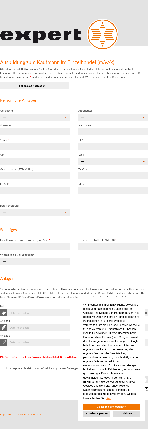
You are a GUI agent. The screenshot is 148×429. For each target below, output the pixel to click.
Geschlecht (6, 110)
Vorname (6, 125)
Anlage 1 (5, 320)
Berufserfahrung (9, 205)
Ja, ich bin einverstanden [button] (111, 406)
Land (82, 154)
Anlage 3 (5, 335)
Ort (3, 154)
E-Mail (4, 183)
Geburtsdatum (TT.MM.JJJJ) (16, 169)
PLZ (81, 139)
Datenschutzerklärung (30, 414)
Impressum (6, 414)
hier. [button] (108, 398)
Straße (4, 139)
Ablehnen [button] (126, 413)
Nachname (85, 125)
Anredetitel (85, 110)
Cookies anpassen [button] (97, 413)
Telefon (83, 169)
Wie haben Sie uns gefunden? (17, 254)
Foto (2, 306)
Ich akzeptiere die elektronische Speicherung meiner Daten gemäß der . (60, 368)
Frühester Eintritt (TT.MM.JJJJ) (97, 240)
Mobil (81, 183)
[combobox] (35, 117)
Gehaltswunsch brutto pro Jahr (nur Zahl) (25, 240)
